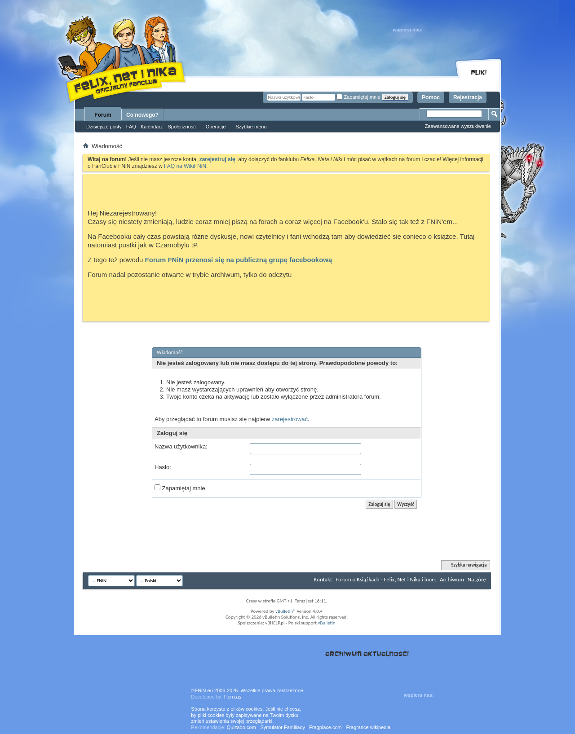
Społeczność (181, 126)
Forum (102, 115)
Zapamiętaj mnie (358, 97)
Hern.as (233, 696)
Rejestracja (467, 97)
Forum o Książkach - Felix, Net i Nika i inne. (386, 579)
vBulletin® (285, 611)
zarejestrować (290, 419)
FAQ (131, 126)
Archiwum (452, 579)
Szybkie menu (250, 126)
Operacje (216, 126)
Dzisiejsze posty (104, 126)
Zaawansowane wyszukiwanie (458, 126)
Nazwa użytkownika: (181, 446)
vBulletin (326, 623)
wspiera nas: (408, 29)
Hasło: (163, 467)
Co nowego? (142, 115)
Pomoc (431, 97)
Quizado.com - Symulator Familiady (266, 727)
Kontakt (323, 579)
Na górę (477, 579)
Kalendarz (152, 126)
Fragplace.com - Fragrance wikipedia (349, 727)
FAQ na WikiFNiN (185, 166)
